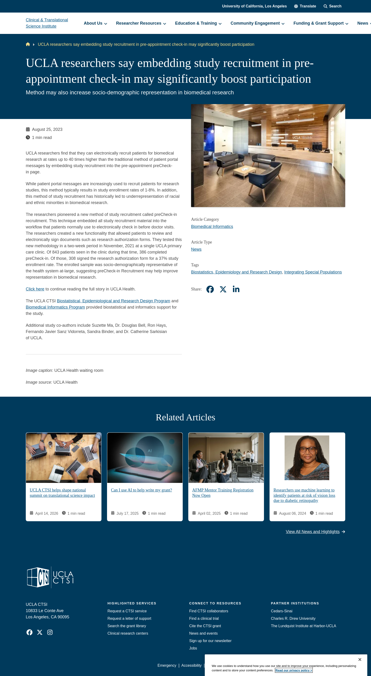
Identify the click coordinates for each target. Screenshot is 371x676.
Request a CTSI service (127, 611)
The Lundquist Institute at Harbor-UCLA (303, 626)
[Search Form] (332, 6)
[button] (305, 6)
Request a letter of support (129, 618)
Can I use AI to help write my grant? (141, 490)
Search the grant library (126, 626)
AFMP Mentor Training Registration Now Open (223, 493)
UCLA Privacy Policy (224, 665)
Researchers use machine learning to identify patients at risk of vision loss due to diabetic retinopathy (304, 495)
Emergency (167, 665)
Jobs (193, 648)
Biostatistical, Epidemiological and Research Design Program (113, 301)
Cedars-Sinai (281, 611)
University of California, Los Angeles (254, 6)
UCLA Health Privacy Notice (269, 665)
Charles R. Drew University (293, 618)
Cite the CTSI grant (205, 626)
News (196, 249)
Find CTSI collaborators (208, 611)
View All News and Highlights (315, 531)
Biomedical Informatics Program (55, 307)
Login (301, 665)
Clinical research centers (127, 633)
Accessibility (191, 665)
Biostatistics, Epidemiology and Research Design (236, 272)
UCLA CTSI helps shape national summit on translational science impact (62, 493)
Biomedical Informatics (212, 226)
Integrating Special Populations (313, 272)
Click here (35, 289)
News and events (203, 633)
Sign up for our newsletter (210, 641)
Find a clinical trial (204, 618)
